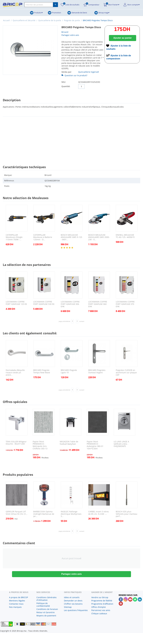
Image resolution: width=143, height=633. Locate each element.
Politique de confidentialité (43, 604)
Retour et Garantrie (45, 612)
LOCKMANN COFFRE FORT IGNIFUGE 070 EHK (125, 304)
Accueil (6, 20)
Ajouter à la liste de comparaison (118, 57)
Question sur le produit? (74, 75)
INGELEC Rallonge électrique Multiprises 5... (71, 513)
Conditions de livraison (47, 609)
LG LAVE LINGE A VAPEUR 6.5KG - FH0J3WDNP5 (121, 443)
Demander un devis (73, 600)
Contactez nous (16, 603)
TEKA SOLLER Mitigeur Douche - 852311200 (16, 442)
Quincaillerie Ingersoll (88, 72)
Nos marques (15, 607)
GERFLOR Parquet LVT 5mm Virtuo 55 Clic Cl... (16, 512)
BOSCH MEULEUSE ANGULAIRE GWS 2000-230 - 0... (99, 237)
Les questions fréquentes (76, 610)
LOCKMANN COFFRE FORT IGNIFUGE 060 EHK (97, 304)
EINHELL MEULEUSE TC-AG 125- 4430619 (125, 236)
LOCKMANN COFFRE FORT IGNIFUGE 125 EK (16, 303)
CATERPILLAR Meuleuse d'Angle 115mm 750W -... (14, 237)
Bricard (64, 32)
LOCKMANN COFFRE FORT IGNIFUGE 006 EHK (70, 304)
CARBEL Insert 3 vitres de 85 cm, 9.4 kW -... (98, 512)
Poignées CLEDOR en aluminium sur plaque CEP (126, 372)
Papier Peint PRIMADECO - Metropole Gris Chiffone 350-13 (40, 445)
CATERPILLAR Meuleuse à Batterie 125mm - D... (42, 237)
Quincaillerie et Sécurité (24, 20)
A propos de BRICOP (18, 597)
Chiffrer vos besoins (73, 603)
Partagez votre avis (70, 35)
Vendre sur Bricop (99, 597)
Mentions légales (17, 600)
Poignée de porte (72, 20)
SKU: (63, 82)
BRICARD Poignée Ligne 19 (69, 371)
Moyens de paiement (46, 615)
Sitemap (68, 607)
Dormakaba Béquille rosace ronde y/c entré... (15, 372)
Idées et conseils (71, 597)
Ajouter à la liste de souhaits (118, 47)
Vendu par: (66, 72)
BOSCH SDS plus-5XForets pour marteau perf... (126, 513)
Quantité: (65, 86)
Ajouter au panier (122, 38)
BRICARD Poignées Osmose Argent (96, 371)
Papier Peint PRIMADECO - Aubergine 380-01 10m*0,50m (95, 445)
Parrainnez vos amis (100, 610)
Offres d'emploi (98, 607)
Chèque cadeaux (99, 613)
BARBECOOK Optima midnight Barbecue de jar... (43, 513)
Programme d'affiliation (102, 603)
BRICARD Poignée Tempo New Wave (41, 371)
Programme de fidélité (101, 600)
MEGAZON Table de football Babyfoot (69, 442)
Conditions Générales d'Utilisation (46, 598)
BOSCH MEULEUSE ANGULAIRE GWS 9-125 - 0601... (71, 237)
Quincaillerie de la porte (49, 20)
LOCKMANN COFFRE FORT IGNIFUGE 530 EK (43, 303)
